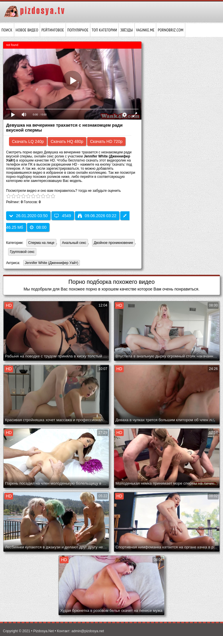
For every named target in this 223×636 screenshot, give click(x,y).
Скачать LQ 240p (28, 141)
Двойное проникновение (113, 243)
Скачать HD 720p (106, 141)
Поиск (6, 30)
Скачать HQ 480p (67, 141)
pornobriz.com (170, 30)
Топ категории (104, 30)
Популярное (78, 30)
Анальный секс (74, 243)
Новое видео (27, 30)
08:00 (38, 227)
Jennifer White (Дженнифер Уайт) (50, 263)
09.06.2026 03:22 (97, 215)
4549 (62, 215)
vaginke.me (145, 30)
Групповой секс (22, 252)
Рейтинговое (53, 30)
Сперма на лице (41, 243)
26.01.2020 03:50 (28, 215)
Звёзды (126, 30)
